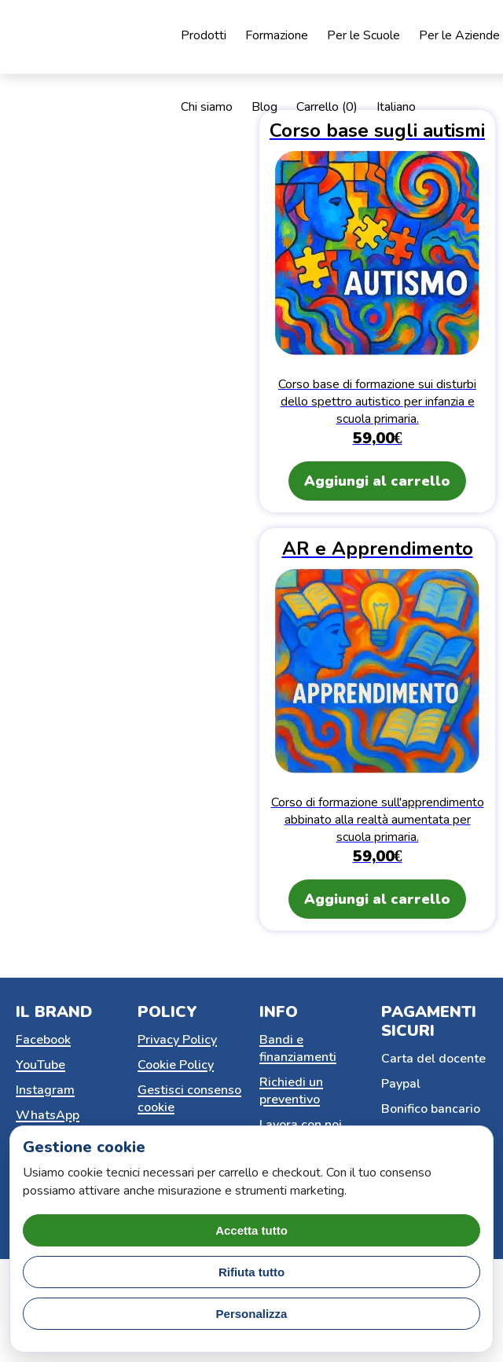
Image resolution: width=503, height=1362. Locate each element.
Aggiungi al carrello (377, 481)
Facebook (43, 1039)
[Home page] (118, 37)
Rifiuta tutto (251, 1272)
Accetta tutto (251, 1230)
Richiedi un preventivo (291, 1091)
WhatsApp (47, 1115)
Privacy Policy (177, 1039)
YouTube (40, 1065)
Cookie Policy (176, 1065)
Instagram (45, 1090)
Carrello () (327, 107)
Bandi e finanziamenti (297, 1048)
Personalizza (252, 1313)
